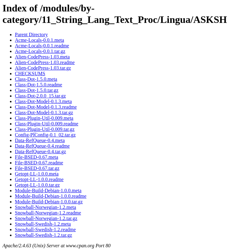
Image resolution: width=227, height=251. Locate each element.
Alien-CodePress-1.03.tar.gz (43, 68)
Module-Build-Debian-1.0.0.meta (48, 190)
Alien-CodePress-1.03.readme (45, 62)
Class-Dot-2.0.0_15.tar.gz (40, 95)
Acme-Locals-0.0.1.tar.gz (40, 51)
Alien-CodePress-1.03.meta (42, 56)
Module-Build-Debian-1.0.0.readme (51, 196)
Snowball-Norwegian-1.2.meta (45, 207)
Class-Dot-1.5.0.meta (36, 79)
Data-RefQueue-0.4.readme (42, 146)
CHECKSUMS (30, 73)
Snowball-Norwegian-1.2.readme (48, 212)
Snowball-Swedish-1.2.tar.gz (43, 235)
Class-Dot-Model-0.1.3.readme (46, 107)
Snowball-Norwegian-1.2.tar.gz (46, 218)
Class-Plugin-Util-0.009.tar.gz (44, 129)
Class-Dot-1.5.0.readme (38, 84)
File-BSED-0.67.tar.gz (37, 168)
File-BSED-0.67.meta (36, 157)
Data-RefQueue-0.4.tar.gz (40, 151)
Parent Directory (31, 34)
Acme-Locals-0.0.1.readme (42, 45)
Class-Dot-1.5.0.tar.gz (36, 90)
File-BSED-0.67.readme (39, 162)
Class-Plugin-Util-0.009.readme (46, 123)
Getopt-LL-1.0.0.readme (39, 179)
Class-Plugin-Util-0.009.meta (44, 118)
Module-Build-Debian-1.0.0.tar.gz (49, 201)
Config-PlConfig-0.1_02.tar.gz (45, 134)
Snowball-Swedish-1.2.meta (43, 224)
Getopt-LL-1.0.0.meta (37, 173)
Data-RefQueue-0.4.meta (40, 140)
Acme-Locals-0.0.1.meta (39, 40)
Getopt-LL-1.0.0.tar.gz (37, 185)
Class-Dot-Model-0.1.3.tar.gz (44, 112)
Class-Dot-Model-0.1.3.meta (43, 101)
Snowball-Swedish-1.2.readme (45, 229)
